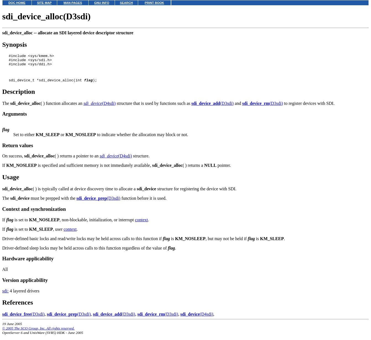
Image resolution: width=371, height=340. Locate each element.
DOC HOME (17, 2)
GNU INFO (101, 2)
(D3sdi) (212, 108)
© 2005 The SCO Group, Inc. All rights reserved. (38, 333)
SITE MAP (44, 2)
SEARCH (126, 2)
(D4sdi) (99, 108)
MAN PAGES (73, 2)
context (141, 224)
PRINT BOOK (154, 2)
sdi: (5, 296)
